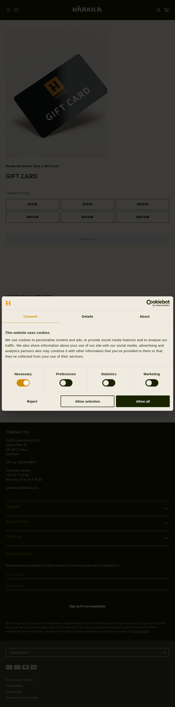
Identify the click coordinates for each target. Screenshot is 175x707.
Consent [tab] (30, 316)
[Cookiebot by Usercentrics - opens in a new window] (150, 303)
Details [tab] (87, 316)
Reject (32, 401)
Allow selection (87, 401)
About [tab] (145, 316)
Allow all (143, 401)
